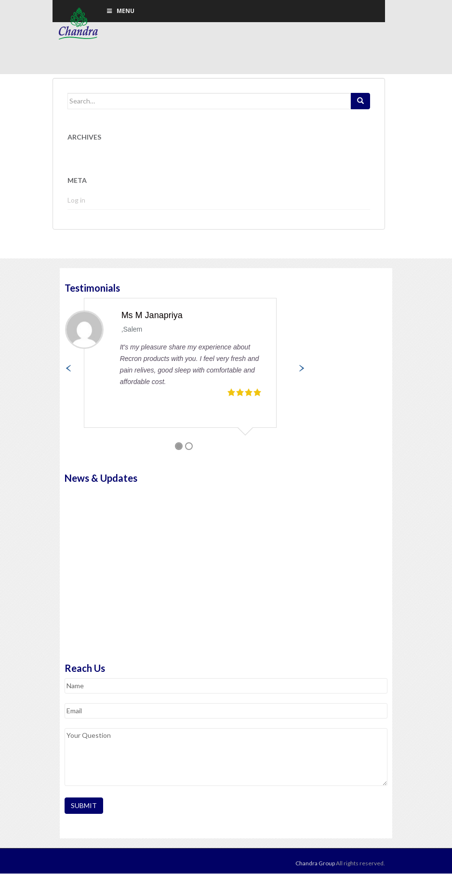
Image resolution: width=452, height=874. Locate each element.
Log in (76, 201)
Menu (120, 11)
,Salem (132, 330)
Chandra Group (79, 24)
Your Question (226, 757)
